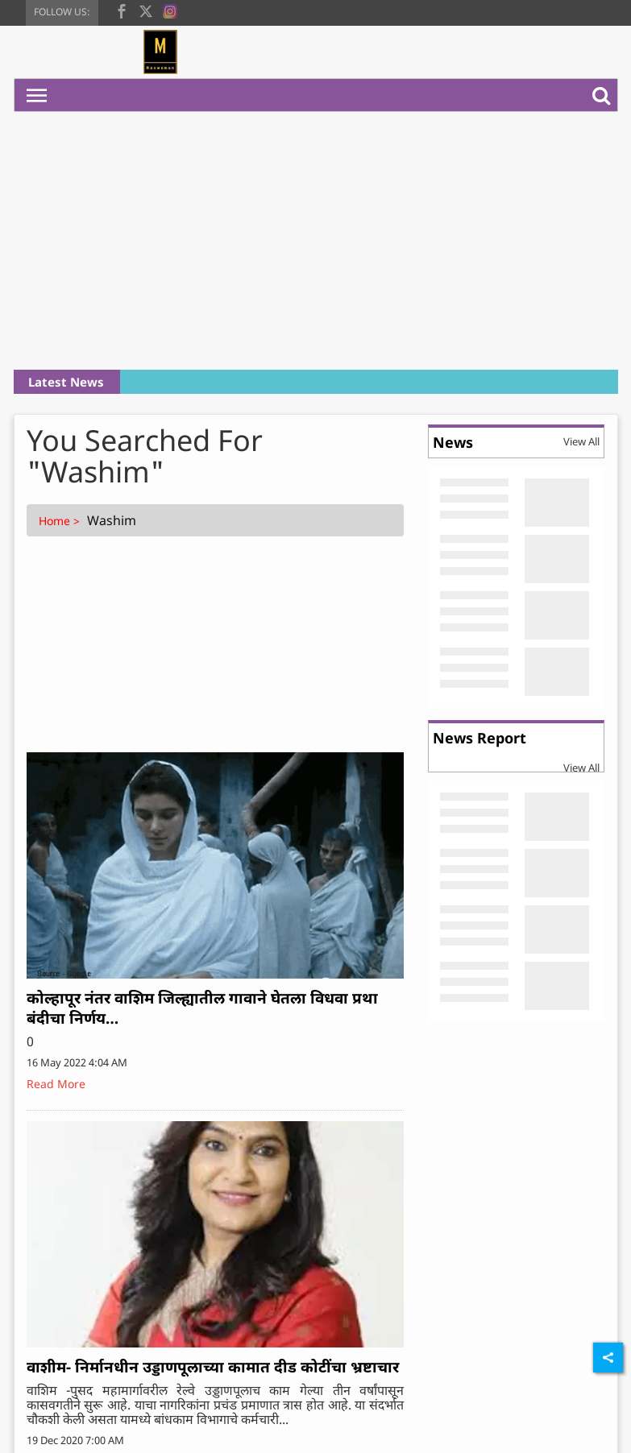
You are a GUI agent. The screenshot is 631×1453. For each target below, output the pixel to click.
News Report (479, 737)
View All (581, 441)
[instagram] (170, 10)
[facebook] (121, 10)
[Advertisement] (316, 241)
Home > (61, 520)
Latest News (66, 382)
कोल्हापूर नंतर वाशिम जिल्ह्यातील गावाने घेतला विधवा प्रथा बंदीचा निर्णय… (202, 1008)
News (453, 442)
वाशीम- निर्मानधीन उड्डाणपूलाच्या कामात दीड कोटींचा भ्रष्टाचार (213, 1366)
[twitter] (146, 10)
